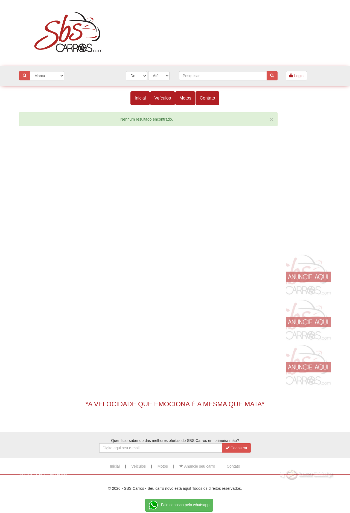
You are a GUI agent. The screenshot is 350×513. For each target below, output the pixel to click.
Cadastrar (236, 448)
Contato (207, 98)
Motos (185, 98)
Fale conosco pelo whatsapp (179, 505)
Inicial (140, 98)
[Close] (271, 119)
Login (296, 76)
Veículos (162, 98)
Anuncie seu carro (197, 466)
